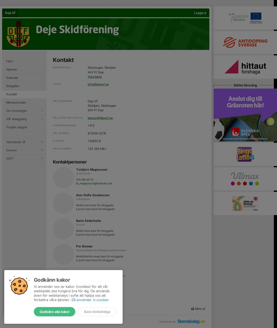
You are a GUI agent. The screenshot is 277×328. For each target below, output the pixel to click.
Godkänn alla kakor (55, 312)
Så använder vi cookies (90, 300)
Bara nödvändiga (97, 312)
